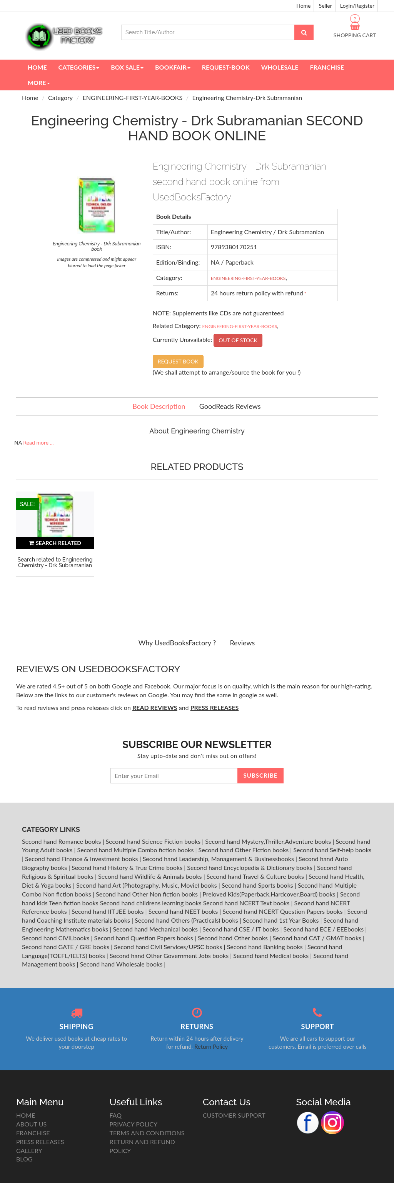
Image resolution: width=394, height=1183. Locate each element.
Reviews (242, 642)
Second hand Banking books (265, 946)
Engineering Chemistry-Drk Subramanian (247, 97)
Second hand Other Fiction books (244, 849)
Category (60, 97)
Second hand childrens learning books (151, 902)
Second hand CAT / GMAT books (317, 937)
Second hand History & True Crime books (128, 867)
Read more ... (38, 442)
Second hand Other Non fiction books (147, 894)
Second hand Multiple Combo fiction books (136, 849)
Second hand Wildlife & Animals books (151, 876)
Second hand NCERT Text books (247, 902)
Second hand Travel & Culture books (256, 876)
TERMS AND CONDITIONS (147, 1132)
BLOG (24, 1159)
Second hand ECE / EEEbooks (325, 929)
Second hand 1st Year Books (282, 920)
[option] (55, 555)
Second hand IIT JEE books (108, 911)
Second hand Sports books (258, 885)
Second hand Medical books (271, 955)
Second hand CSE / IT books (241, 929)
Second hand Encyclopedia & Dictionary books (250, 867)
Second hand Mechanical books (156, 929)
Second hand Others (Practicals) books (187, 920)
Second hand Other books (233, 937)
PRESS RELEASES (40, 1141)
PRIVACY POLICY (134, 1124)
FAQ (116, 1115)
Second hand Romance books (62, 841)
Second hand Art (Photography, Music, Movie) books (147, 885)
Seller (325, 5)
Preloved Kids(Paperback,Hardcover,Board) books (269, 894)
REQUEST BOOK (178, 361)
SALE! (27, 503)
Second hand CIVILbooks (56, 937)
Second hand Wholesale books (122, 964)
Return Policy (211, 1046)
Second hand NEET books (184, 911)
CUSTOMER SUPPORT (234, 1115)
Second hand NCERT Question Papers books (283, 911)
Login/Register (357, 5)
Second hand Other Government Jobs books (170, 955)
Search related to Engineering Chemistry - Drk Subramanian (55, 562)
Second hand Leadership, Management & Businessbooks (219, 858)
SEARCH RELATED (55, 543)
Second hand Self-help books (332, 849)
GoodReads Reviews (230, 406)
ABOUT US (31, 1124)
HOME (25, 1115)
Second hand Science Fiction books (154, 841)
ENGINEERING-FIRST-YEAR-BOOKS (133, 97)
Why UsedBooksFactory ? (177, 642)
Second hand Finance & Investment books (82, 858)
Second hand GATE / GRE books (66, 946)
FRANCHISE (33, 1132)
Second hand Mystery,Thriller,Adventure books (268, 841)
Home (303, 5)
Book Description (158, 406)
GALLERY (29, 1150)
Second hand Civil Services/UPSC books (169, 946)
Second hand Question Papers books (144, 937)
